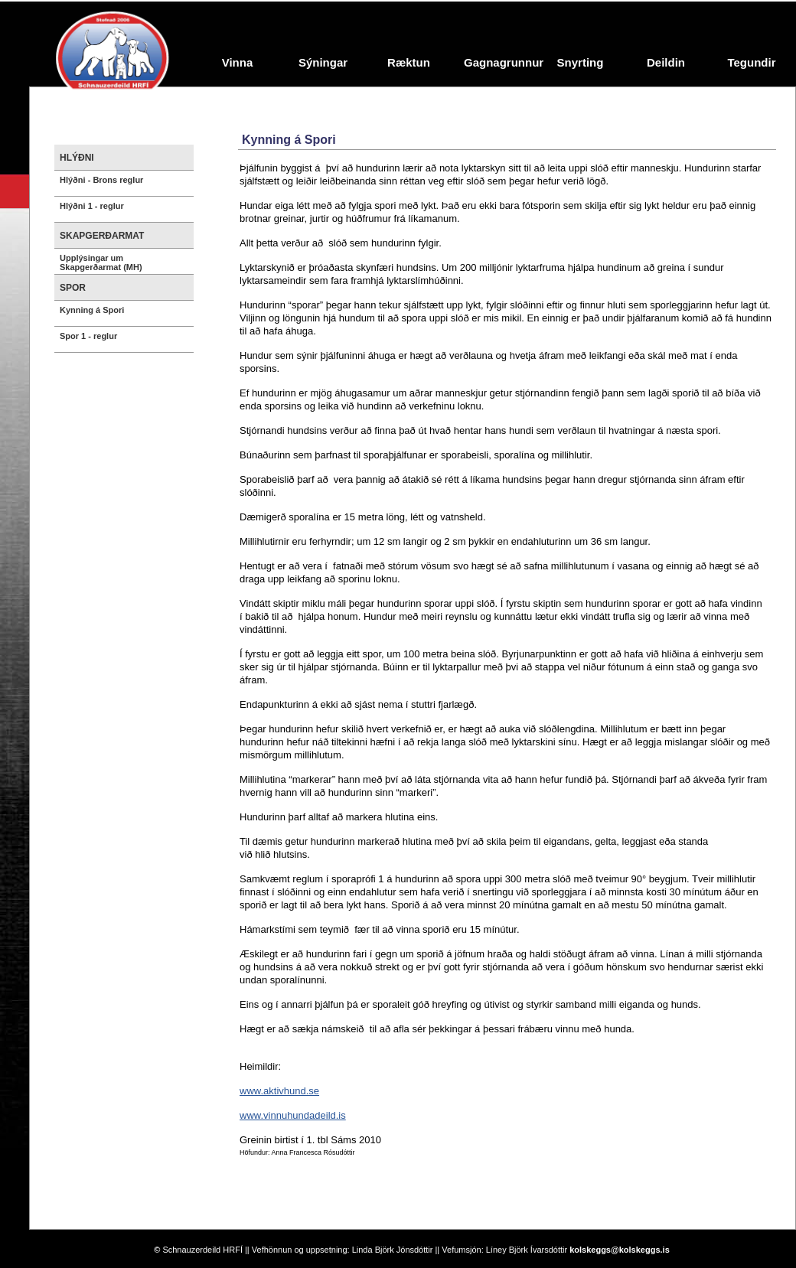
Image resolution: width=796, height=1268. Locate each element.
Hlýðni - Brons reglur (101, 179)
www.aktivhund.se (279, 1091)
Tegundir (751, 62)
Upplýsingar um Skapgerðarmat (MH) (101, 262)
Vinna (237, 62)
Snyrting (580, 62)
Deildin (666, 62)
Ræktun (408, 62)
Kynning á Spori (92, 310)
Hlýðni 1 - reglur (92, 205)
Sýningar (322, 62)
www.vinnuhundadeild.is (293, 1115)
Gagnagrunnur (500, 62)
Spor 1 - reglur (88, 336)
